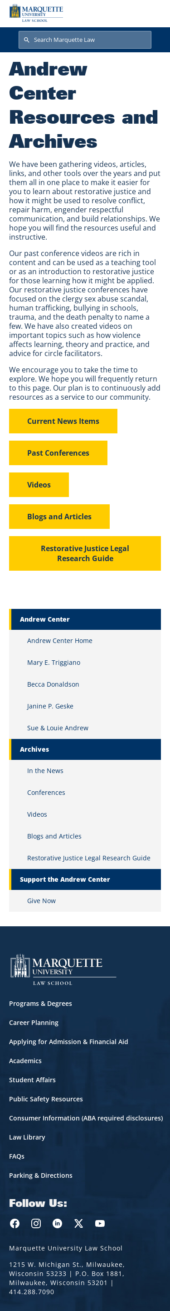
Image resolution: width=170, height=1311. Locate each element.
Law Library (27, 1137)
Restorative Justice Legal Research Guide (85, 553)
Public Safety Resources (46, 1099)
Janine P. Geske (50, 706)
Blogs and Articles (59, 517)
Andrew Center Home (59, 640)
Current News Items (63, 421)
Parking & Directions (41, 1175)
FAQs (16, 1156)
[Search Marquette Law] (85, 40)
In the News (45, 770)
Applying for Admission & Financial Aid (68, 1041)
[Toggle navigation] (151, 12)
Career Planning (33, 1022)
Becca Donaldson (53, 684)
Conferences (46, 792)
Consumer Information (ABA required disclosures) (86, 1118)
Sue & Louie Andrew (57, 727)
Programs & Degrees (40, 1003)
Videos (39, 485)
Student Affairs (32, 1079)
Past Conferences (58, 453)
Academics (25, 1060)
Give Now (41, 900)
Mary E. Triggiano (53, 662)
